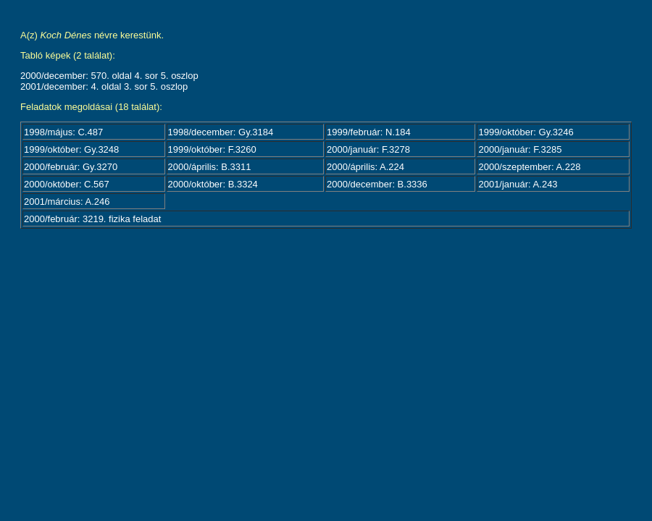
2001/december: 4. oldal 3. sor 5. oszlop (104, 86)
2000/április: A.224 (365, 166)
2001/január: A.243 (517, 184)
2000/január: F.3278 (368, 149)
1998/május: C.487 (63, 132)
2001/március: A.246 (67, 201)
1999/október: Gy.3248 (71, 149)
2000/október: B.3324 (213, 184)
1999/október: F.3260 (212, 149)
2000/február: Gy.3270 (70, 166)
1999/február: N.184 (369, 132)
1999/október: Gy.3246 (525, 132)
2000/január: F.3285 (519, 149)
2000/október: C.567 (66, 184)
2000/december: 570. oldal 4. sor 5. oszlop (109, 75)
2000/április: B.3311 (209, 166)
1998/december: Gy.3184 (221, 132)
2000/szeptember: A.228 (529, 166)
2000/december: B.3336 (377, 184)
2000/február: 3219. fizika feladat (92, 218)
